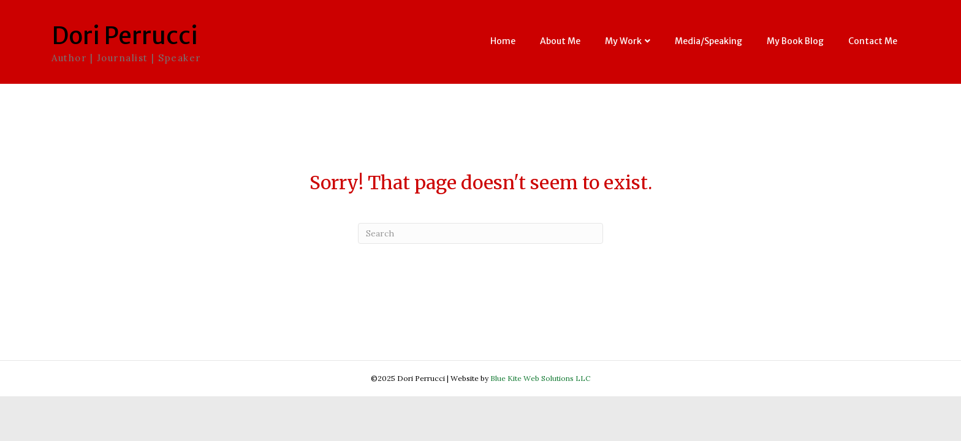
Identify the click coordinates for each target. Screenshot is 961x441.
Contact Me (872, 41)
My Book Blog (795, 41)
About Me (560, 41)
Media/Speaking (708, 41)
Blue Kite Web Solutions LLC (540, 378)
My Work (623, 41)
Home (502, 41)
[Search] (480, 233)
